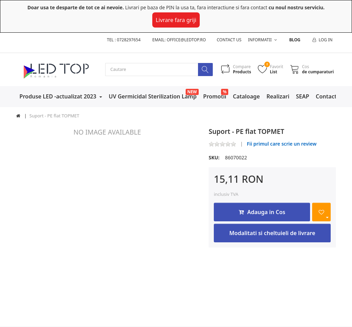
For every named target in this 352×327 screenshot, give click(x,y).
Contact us (229, 40)
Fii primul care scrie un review (282, 144)
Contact (326, 97)
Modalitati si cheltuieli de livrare (272, 234)
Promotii (214, 97)
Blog (294, 40)
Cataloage (246, 97)
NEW (192, 92)
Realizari (277, 97)
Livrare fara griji (176, 20)
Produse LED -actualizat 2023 (59, 97)
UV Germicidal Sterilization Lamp (153, 97)
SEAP (302, 97)
